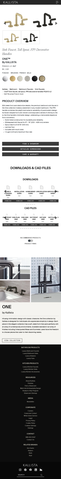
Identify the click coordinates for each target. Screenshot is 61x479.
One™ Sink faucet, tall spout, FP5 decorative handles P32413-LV (28, 92)
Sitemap (30, 428)
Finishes (30, 383)
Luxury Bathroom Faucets (30, 351)
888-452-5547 (30, 437)
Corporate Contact (30, 413)
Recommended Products (30, 238)
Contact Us (30, 440)
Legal (30, 418)
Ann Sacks (30, 448)
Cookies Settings (30, 425)
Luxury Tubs (30, 358)
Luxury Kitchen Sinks (30, 369)
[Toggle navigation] (57, 2)
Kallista (5, 89)
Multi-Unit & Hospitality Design (30, 388)
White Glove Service (30, 416)
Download (8, 201)
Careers (30, 411)
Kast (30, 455)
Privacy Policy (30, 420)
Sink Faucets (40, 89)
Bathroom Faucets (26, 89)
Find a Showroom (30, 144)
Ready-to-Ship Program (30, 391)
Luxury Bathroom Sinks (30, 353)
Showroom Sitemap (30, 393)
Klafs (30, 453)
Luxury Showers (30, 356)
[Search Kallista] (28, 475)
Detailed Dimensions (30, 149)
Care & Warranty (30, 154)
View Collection (12, 340)
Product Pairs (30, 244)
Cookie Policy (30, 423)
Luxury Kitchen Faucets (30, 367)
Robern (30, 450)
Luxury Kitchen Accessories (30, 372)
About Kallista (30, 381)
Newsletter (30, 402)
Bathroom (13, 89)
